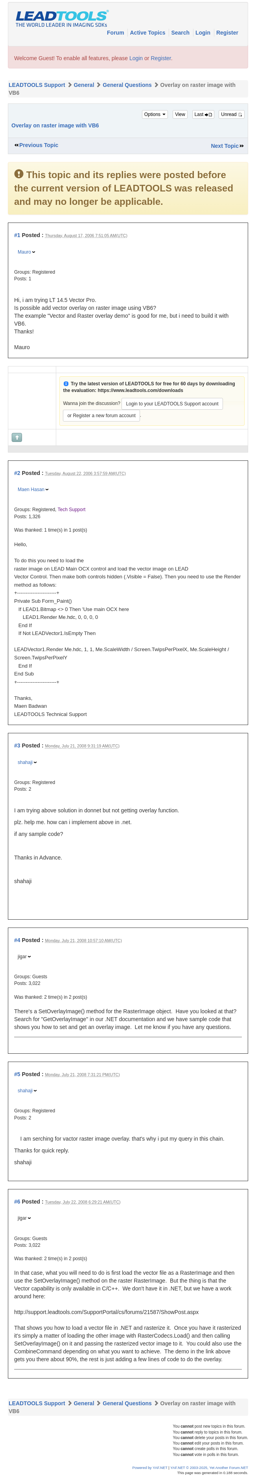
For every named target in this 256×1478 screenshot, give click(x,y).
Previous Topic (38, 145)
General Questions (127, 85)
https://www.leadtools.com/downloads (140, 390)
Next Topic (225, 146)
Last (203, 114)
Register (227, 32)
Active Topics (148, 32)
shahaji (25, 762)
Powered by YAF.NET (150, 1468)
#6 (17, 1201)
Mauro (24, 252)
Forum (116, 32)
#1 (17, 235)
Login (203, 32)
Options (155, 114)
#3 (17, 745)
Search (181, 32)
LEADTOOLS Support (37, 85)
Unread (231, 114)
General (84, 85)
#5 (17, 1074)
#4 (17, 940)
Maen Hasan (31, 489)
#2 (17, 473)
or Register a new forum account (101, 415)
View (180, 114)
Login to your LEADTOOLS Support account (172, 404)
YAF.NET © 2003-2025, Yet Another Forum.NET (209, 1468)
